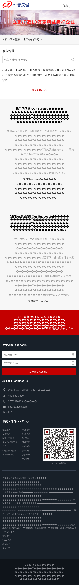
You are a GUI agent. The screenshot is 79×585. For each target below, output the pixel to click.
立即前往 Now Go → (39, 301)
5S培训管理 (40, 528)
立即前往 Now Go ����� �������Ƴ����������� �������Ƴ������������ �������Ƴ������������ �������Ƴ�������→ (39, 188)
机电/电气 (37, 75)
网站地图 (8, 412)
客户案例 (15, 39)
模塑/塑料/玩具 (51, 70)
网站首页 (6, 548)
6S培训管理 (53, 528)
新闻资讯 (26, 442)
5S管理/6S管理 (9, 450)
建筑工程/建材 (53, 75)
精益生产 (6, 430)
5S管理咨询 (15, 528)
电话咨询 (6, 536)
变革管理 (6, 434)
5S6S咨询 (6, 540)
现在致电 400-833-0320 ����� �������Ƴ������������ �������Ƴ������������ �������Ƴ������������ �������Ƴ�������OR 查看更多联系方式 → (39, 322)
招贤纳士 (26, 455)
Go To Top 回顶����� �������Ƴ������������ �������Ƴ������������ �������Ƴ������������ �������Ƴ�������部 (39, 571)
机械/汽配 (21, 70)
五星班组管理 (8, 455)
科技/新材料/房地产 (18, 75)
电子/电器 (35, 70)
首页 (5, 39)
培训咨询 (26, 434)
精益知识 (26, 446)
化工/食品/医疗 (31, 39)
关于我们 (26, 450)
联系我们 (26, 459)
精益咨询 (26, 430)
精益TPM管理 (8, 438)
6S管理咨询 (28, 528)
